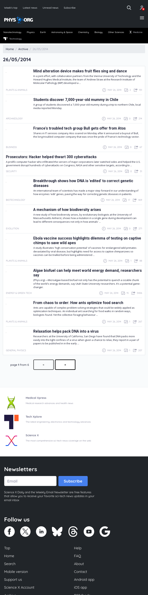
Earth (43, 32)
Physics (31, 32)
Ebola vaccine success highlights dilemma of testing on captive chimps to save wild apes (81, 240)
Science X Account (19, 587)
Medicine (135, 32)
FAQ (77, 556)
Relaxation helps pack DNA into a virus (66, 331)
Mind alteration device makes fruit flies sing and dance (80, 71)
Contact (80, 571)
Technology (12, 38)
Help (78, 548)
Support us (13, 579)
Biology (98, 32)
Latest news (30, 7)
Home (9, 556)
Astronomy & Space (62, 32)
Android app (84, 579)
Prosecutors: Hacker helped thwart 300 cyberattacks (51, 157)
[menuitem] (12, 32)
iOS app (80, 587)
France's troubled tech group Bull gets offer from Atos (80, 128)
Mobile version (16, 571)
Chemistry (83, 32)
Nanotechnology (12, 32)
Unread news (51, 7)
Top (7, 548)
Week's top (11, 7)
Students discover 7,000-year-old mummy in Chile (76, 100)
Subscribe (70, 7)
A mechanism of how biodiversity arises (67, 209)
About (79, 564)
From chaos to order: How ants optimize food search (78, 303)
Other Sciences (116, 32)
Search (10, 564)
